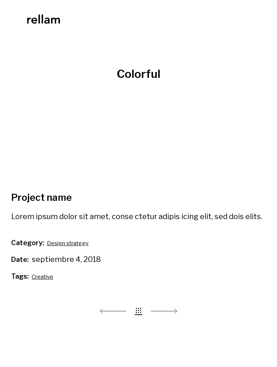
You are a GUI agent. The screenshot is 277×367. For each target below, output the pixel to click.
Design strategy (68, 243)
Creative (42, 276)
